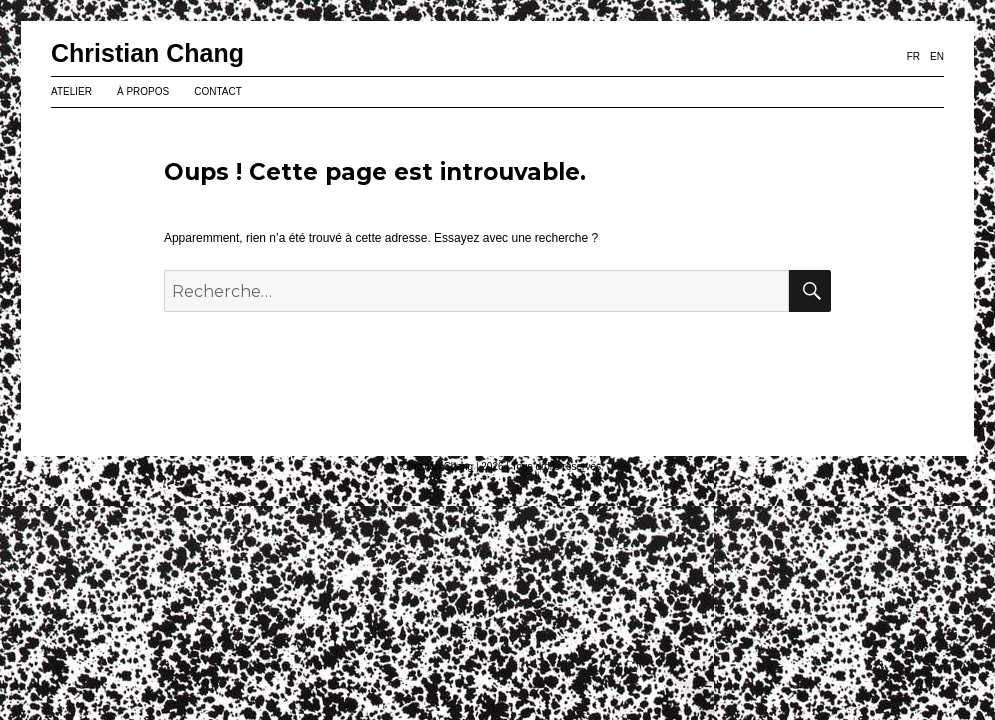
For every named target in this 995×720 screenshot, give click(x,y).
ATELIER (71, 91)
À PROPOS (143, 91)
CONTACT (218, 91)
